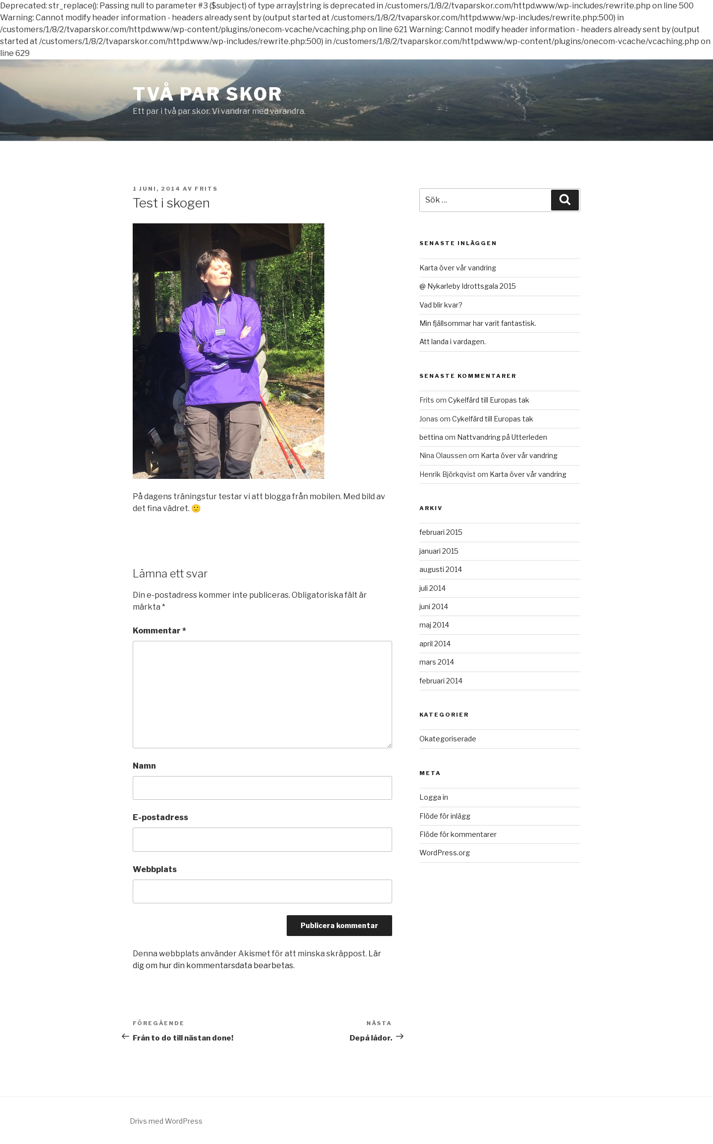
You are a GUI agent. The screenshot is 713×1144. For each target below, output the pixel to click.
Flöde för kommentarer (458, 834)
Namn (144, 766)
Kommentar (159, 630)
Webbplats (155, 869)
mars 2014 (436, 662)
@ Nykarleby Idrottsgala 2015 (467, 286)
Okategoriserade (447, 738)
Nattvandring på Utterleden (502, 437)
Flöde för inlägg (444, 816)
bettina (431, 437)
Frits (206, 188)
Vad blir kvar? (440, 305)
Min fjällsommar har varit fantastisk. (477, 323)
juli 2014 (432, 588)
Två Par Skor (208, 94)
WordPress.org (444, 852)
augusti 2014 (440, 569)
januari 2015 (438, 551)
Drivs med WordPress (166, 1121)
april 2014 (435, 643)
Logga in (433, 797)
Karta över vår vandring (457, 267)
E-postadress (160, 817)
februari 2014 (440, 680)
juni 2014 (433, 606)
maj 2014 (434, 625)
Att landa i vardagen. (452, 341)
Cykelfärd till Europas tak (488, 400)
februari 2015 (440, 532)
